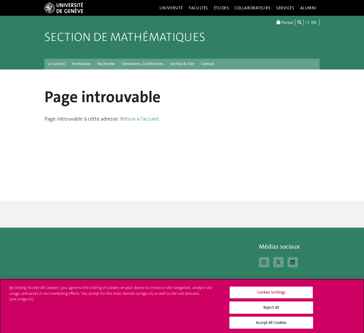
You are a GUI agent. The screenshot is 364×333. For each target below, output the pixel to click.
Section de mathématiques (124, 37)
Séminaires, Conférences (142, 63)
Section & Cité (182, 63)
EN (313, 22)
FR (307, 22)
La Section (56, 63)
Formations (81, 63)
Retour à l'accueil (139, 118)
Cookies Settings (271, 294)
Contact (207, 63)
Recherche (106, 63)
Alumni (308, 8)
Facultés (198, 8)
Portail (285, 22)
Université (171, 8)
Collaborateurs (252, 8)
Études (221, 8)
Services (285, 8)
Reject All (271, 308)
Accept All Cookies (271, 324)
